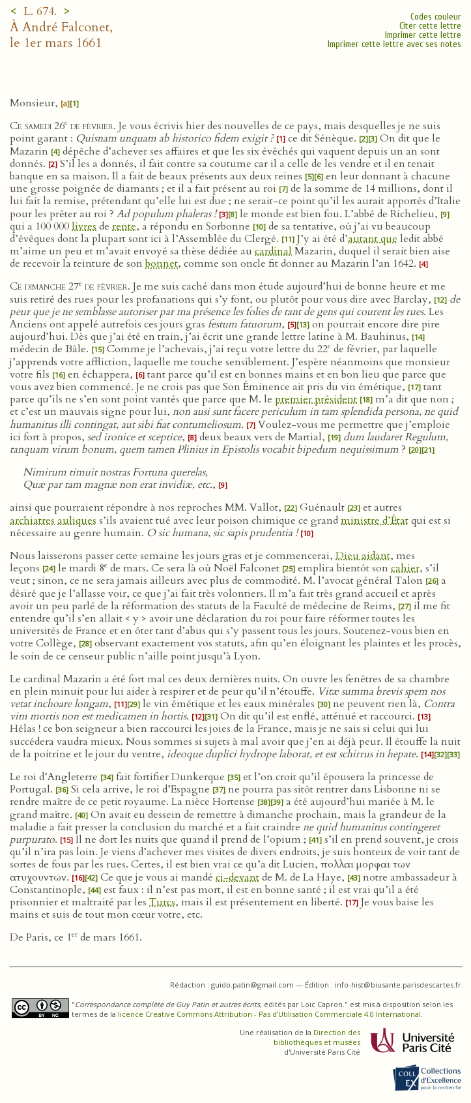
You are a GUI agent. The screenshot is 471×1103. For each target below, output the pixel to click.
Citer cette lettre (430, 25)
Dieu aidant (362, 556)
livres (84, 226)
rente (124, 226)
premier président (316, 399)
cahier (405, 568)
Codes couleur (435, 16)
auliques (76, 520)
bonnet (161, 263)
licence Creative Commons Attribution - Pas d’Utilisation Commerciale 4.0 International (269, 1014)
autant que (372, 239)
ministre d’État (374, 520)
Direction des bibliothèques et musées (317, 1037)
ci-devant (237, 877)
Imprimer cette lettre (423, 34)
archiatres (32, 520)
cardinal (273, 251)
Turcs (162, 902)
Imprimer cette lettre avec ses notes (394, 44)
